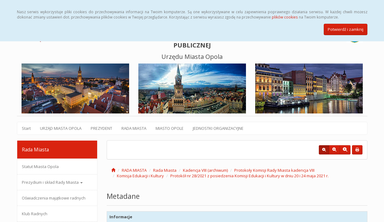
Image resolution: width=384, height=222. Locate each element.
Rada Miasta (164, 170)
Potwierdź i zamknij (345, 29)
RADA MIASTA (133, 128)
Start (26, 128)
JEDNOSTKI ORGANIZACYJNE (218, 128)
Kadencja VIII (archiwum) (205, 170)
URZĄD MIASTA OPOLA (60, 128)
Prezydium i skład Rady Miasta (52, 182)
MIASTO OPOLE (170, 128)
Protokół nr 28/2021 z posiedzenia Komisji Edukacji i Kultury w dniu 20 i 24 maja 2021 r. (249, 176)
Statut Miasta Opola (40, 166)
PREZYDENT (101, 128)
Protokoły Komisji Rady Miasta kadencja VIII (274, 170)
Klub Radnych (34, 213)
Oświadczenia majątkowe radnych (53, 198)
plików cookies (285, 16)
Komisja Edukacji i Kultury (140, 176)
